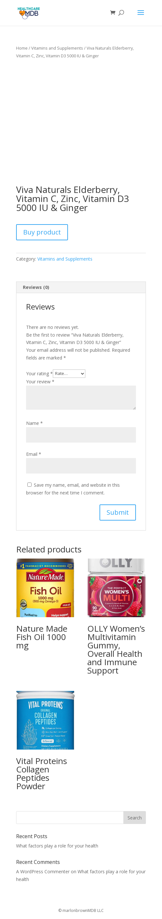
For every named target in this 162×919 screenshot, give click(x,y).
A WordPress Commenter (43, 871)
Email (33, 454)
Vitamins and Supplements (57, 48)
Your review (40, 381)
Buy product (42, 232)
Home (22, 48)
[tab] (81, 287)
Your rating (39, 373)
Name (34, 423)
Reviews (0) (36, 287)
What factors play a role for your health (57, 846)
